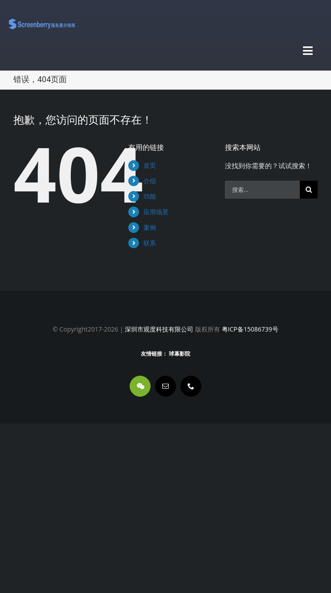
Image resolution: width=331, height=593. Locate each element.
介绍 (149, 181)
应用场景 (155, 211)
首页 (149, 165)
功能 (149, 196)
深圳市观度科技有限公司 (159, 329)
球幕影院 (179, 354)
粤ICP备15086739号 (249, 329)
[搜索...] (262, 190)
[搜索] (309, 190)
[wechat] (140, 386)
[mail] (165, 386)
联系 (149, 243)
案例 (149, 227)
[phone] (190, 386)
